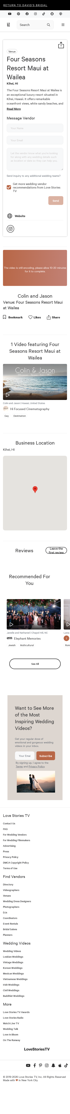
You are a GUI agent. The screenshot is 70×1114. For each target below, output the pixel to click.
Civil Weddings (11, 1015)
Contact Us (9, 848)
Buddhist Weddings (13, 1021)
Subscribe (45, 781)
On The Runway (11, 1065)
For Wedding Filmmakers (16, 865)
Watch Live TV (11, 1048)
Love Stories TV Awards (16, 1037)
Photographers (11, 932)
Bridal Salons (10, 954)
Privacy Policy (36, 792)
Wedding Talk (10, 1054)
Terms (19, 792)
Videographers (11, 915)
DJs (5, 938)
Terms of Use (10, 893)
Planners (7, 960)
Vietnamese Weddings (15, 1004)
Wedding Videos (12, 976)
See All (35, 689)
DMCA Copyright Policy (16, 888)
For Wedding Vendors (15, 860)
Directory (8, 910)
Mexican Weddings (13, 999)
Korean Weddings (12, 993)
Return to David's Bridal (25, 5)
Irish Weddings (11, 1010)
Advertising (9, 871)
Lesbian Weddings (13, 982)
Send (56, 226)
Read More (14, 109)
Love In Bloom (10, 1060)
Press (6, 876)
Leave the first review (56, 575)
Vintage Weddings (13, 987)
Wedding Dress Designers (17, 926)
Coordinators (10, 943)
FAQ (5, 854)
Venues (7, 921)
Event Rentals (10, 949)
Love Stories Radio (13, 1043)
